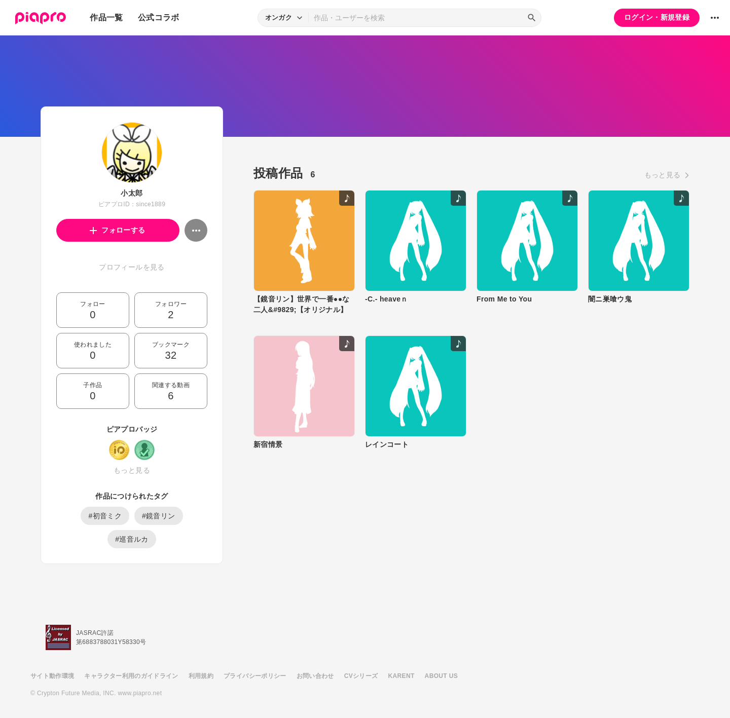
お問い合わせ (315, 675)
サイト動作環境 (52, 675)
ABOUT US (441, 675)
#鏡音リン (158, 516)
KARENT (401, 675)
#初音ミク (105, 516)
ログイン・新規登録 (656, 17)
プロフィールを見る (131, 267)
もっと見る (132, 470)
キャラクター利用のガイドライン (131, 675)
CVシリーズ (361, 675)
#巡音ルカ (132, 539)
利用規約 (201, 675)
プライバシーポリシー (255, 675)
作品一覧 (106, 17)
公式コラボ (158, 17)
